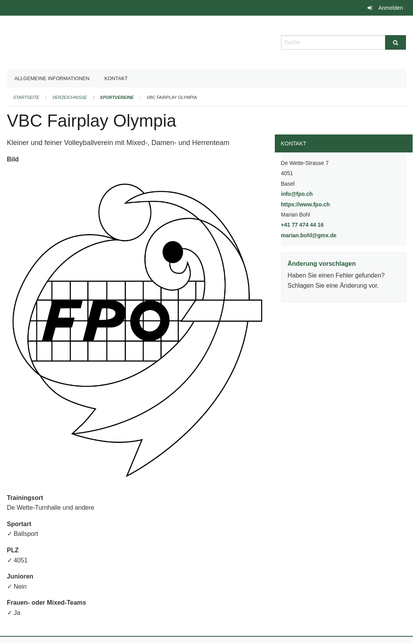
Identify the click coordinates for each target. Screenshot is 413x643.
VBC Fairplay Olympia (172, 97)
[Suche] (395, 42)
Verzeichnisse (69, 97)
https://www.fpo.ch (325, 204)
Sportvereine (116, 97)
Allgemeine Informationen (52, 78)
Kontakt (116, 78)
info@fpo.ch (297, 194)
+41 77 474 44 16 (302, 225)
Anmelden (390, 8)
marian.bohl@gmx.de (309, 235)
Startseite (26, 97)
